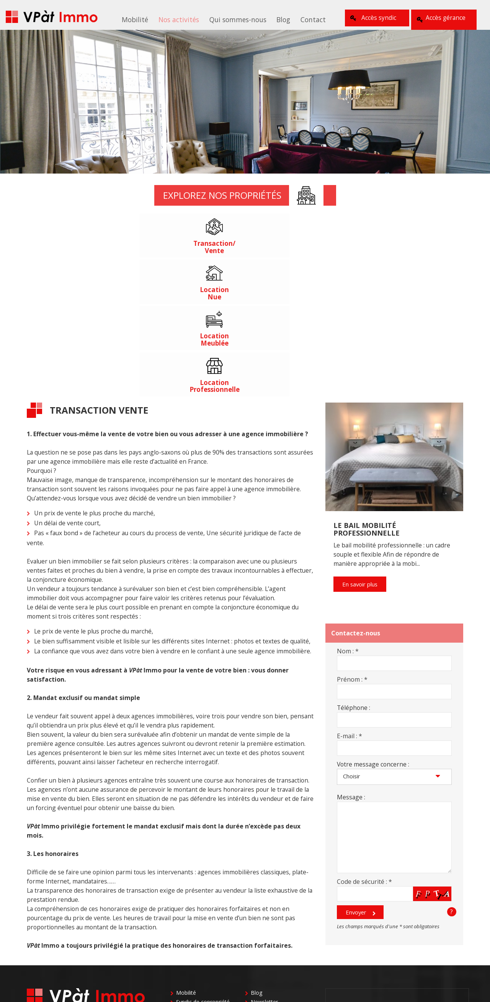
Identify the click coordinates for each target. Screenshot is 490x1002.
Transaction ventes (200, 885)
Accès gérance (444, 18)
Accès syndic (372, 18)
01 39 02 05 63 (397, 869)
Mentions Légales (273, 931)
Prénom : (352, 545)
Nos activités (182, 18)
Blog (279, 18)
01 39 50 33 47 (421, 902)
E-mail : (349, 601)
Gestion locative (271, 885)
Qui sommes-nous (236, 18)
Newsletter (264, 867)
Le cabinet (189, 922)
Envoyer (356, 779)
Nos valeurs (191, 931)
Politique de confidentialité (283, 940)
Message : (351, 662)
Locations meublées (201, 876)
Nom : (348, 516)
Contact (304, 18)
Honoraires (190, 949)
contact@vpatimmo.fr (57, 890)
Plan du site (265, 922)
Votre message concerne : (373, 629)
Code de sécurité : (364, 747)
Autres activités (270, 894)
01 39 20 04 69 (428, 916)
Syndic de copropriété (203, 867)
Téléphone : (353, 573)
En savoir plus (361, 450)
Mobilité (142, 18)
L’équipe (186, 940)
